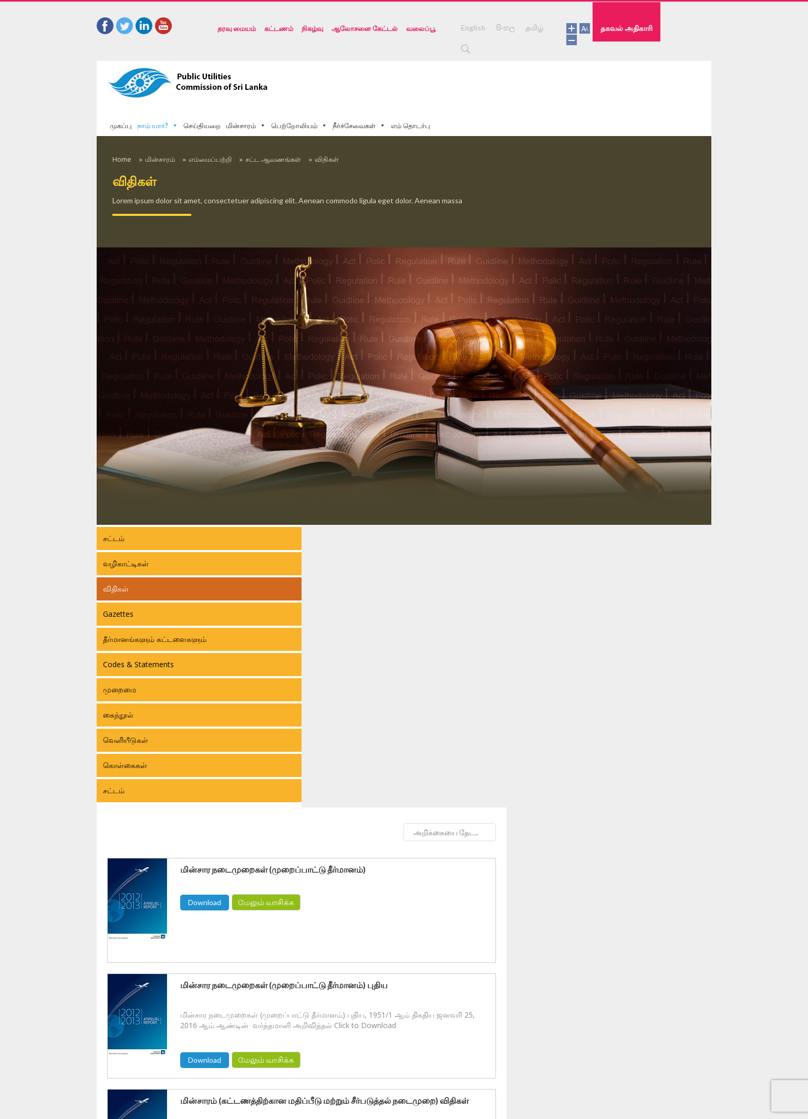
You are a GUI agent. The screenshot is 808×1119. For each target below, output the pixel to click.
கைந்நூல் (118, 683)
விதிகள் (327, 127)
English (473, 27)
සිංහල (505, 27)
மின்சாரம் (451, 82)
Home (121, 127)
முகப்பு (326, 82)
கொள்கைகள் (125, 734)
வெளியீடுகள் (125, 708)
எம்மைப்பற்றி (210, 127)
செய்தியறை (407, 82)
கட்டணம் (278, 28)
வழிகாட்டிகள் (126, 532)
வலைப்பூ (421, 28)
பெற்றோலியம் (504, 82)
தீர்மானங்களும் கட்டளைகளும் (154, 608)
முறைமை (119, 658)
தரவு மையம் (236, 28)
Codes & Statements (138, 633)
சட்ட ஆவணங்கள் (273, 127)
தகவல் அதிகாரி (677, 27)
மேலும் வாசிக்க (471, 588)
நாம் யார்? (362, 82)
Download (409, 588)
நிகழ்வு (312, 28)
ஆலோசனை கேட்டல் (365, 28)
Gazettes (118, 582)
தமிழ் (534, 27)
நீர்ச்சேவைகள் (564, 82)
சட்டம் (114, 507)
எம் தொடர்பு (615, 82)
